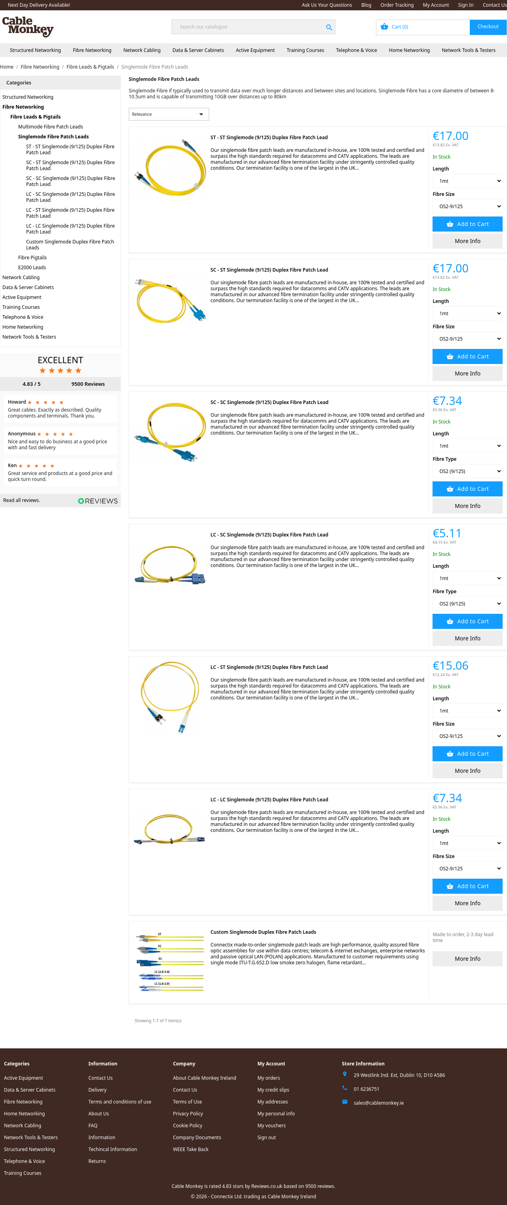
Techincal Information (112, 1149)
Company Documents (197, 1137)
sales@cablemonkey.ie (379, 1103)
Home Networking (409, 50)
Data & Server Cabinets (198, 50)
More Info (467, 241)
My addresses (272, 1101)
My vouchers (271, 1125)
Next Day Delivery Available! (39, 5)
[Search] (253, 26)
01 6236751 (366, 1089)
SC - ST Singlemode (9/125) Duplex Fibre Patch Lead (70, 165)
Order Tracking (397, 5)
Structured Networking (35, 50)
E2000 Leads (32, 267)
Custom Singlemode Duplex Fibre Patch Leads (70, 244)
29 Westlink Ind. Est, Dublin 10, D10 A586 (399, 1075)
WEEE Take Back (191, 1149)
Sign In (466, 5)
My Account (436, 5)
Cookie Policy (187, 1125)
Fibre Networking (92, 50)
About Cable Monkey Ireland (204, 1078)
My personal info (276, 1113)
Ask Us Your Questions (327, 5)
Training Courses (305, 50)
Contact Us (495, 5)
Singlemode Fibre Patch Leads (53, 136)
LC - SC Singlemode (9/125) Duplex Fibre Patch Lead (70, 197)
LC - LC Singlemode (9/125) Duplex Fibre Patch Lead (70, 228)
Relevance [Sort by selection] (169, 114)
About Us (98, 1113)
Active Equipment (255, 50)
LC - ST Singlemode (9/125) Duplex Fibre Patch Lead (70, 213)
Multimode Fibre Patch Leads (50, 126)
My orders (268, 1078)
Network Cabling (141, 50)
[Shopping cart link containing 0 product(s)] (441, 27)
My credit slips (273, 1089)
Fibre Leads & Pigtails (35, 116)
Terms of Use (187, 1101)
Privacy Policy (188, 1113)
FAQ (92, 1125)
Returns (97, 1161)
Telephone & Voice (356, 50)
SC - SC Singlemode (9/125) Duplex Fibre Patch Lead (70, 181)
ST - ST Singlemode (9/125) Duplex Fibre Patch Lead (70, 149)
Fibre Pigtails (32, 257)
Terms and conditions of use (119, 1101)
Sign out (266, 1137)
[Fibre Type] (468, 471)
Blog (366, 5)
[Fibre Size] (468, 206)
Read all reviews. (21, 500)
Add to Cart (472, 224)
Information (101, 1137)
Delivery (97, 1089)
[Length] (468, 181)
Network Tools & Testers (469, 50)
